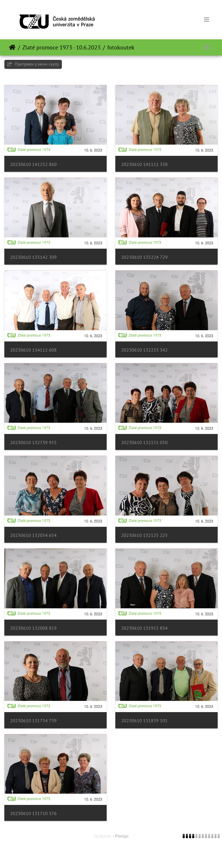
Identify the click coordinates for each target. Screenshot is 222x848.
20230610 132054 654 (33, 535)
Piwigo (122, 836)
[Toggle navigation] (206, 19)
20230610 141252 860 (33, 164)
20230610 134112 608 (33, 350)
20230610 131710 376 (33, 813)
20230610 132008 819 (33, 628)
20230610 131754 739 (33, 720)
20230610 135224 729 (144, 257)
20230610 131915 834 (144, 628)
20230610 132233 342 (144, 350)
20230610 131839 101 (144, 720)
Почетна (12, 47)
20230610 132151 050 (144, 442)
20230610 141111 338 (144, 164)
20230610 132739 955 (33, 442)
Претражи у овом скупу (33, 64)
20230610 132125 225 (144, 535)
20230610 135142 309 (33, 257)
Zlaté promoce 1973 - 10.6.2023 (61, 47)
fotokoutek (120, 47)
